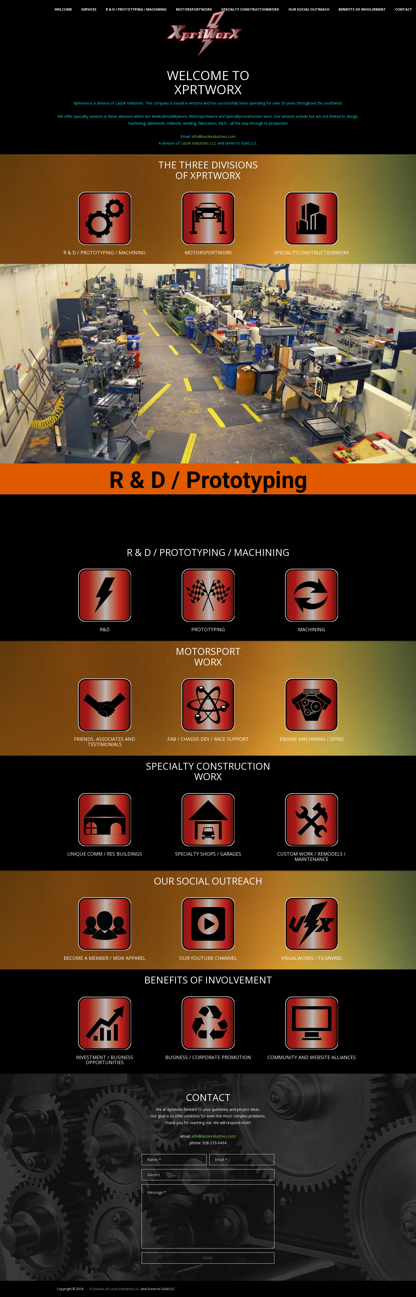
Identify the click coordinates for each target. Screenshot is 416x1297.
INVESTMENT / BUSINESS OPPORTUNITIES (104, 1060)
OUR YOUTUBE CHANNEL (208, 958)
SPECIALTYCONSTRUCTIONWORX (311, 252)
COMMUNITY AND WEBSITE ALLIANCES (311, 1057)
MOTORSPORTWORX (208, 252)
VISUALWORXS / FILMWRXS (311, 958)
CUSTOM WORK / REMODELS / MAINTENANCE (311, 856)
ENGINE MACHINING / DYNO (312, 739)
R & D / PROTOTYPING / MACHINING (104, 252)
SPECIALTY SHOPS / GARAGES (208, 854)
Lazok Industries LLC (198, 143)
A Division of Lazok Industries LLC (115, 1289)
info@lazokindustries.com (213, 136)
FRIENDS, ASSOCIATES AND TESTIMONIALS (104, 741)
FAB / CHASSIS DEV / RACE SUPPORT (208, 739)
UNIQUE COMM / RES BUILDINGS (104, 854)
